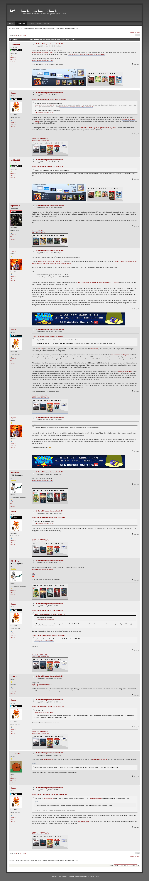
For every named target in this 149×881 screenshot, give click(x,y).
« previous (133, 32)
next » (138, 32)
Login (39, 23)
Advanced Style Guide (38, 231)
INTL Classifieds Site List (39, 232)
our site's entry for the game (120, 355)
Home (11, 23)
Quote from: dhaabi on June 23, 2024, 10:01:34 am (48, 166)
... (15, 35)
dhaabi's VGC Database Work (40, 138)
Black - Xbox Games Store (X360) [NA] (50, 261)
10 (21, 35)
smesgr (13, 676)
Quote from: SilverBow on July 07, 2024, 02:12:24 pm (48, 517)
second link (94, 349)
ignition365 (15, 44)
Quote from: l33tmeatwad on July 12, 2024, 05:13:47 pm (49, 794)
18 (25, 35)
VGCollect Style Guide (99, 759)
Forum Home (21, 23)
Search (31, 23)
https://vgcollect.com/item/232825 (42, 480)
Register (47, 23)
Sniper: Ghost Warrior (125, 371)
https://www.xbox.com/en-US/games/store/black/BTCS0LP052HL (98, 282)
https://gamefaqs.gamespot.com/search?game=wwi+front (86, 54)
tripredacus (15, 206)
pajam (12, 251)
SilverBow (14, 472)
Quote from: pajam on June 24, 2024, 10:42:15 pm (47, 336)
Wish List (12, 59)
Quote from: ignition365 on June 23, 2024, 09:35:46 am (49, 99)
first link (40, 349)
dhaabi (13, 93)
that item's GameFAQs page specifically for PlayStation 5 (99, 128)
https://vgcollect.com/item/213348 (42, 52)
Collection (13, 57)
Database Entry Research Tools (40, 140)
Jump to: (111, 865)
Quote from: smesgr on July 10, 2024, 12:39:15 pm (48, 706)
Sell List (12, 61)
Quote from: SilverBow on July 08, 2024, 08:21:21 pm (48, 635)
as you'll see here (83, 821)
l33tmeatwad (15, 753)
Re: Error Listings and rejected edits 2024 (50, 44)
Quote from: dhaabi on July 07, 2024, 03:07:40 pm (47, 610)
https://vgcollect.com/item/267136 (42, 569)
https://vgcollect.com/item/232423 (42, 60)
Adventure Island (47, 759)
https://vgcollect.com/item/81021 (42, 685)
